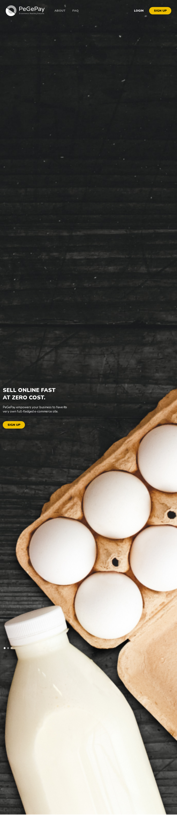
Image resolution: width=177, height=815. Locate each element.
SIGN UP (160, 11)
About (59, 11)
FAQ (75, 11)
